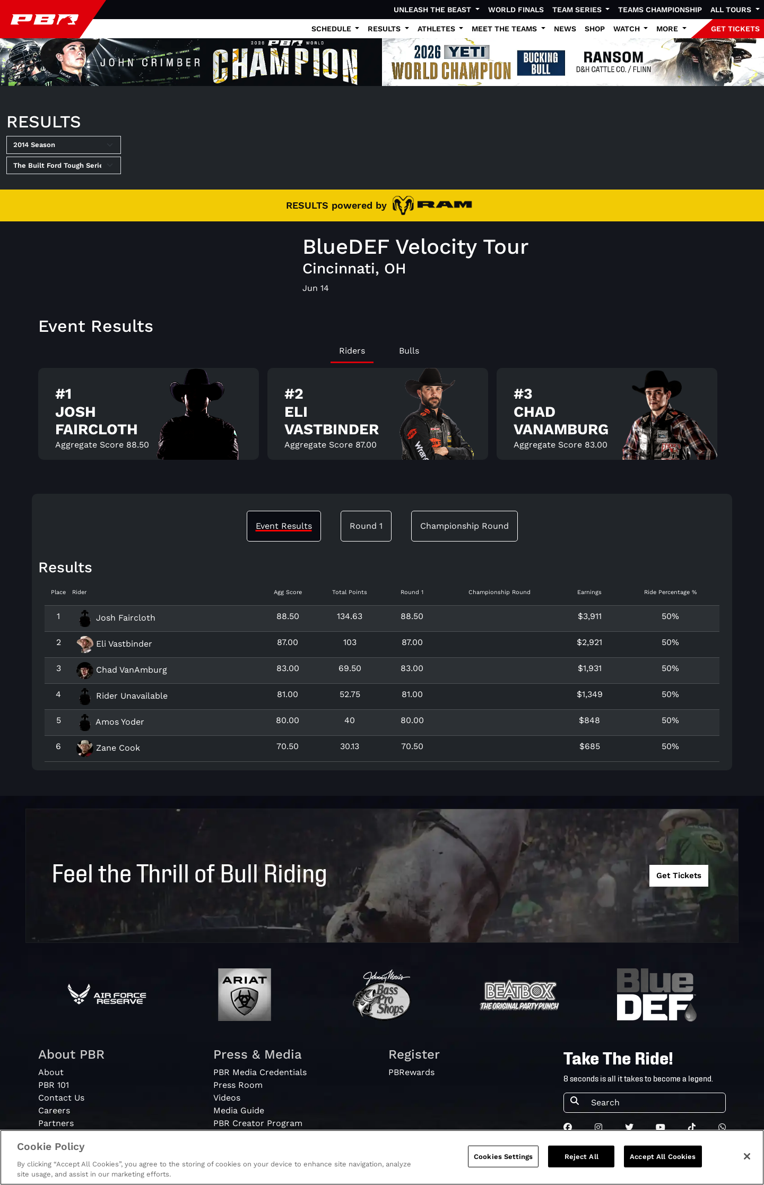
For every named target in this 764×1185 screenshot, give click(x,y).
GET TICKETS (735, 28)
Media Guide (238, 1110)
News (565, 28)
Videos (226, 1098)
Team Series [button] (578, 9)
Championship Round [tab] (464, 526)
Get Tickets (678, 875)
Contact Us (61, 1098)
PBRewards (411, 1072)
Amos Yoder (110, 722)
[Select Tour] (63, 166)
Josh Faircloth (115, 618)
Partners (56, 1123)
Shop (595, 28)
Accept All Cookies (663, 1166)
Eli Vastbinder (114, 644)
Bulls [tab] (409, 351)
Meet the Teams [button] (505, 28)
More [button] (668, 28)
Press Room (238, 1085)
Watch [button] (627, 28)
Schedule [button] (332, 28)
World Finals (516, 9)
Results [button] (385, 28)
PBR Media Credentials (260, 1072)
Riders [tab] (352, 351)
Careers (54, 1110)
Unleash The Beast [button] (433, 9)
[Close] (747, 1166)
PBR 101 (53, 1085)
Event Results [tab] (284, 526)
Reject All (581, 1166)
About (51, 1072)
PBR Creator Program (257, 1123)
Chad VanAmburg (121, 670)
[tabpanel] (382, 418)
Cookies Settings (503, 1166)
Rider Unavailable (122, 696)
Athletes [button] (437, 28)
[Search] (655, 1102)
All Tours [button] (731, 9)
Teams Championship (660, 9)
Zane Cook (108, 748)
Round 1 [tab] (366, 526)
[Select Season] (63, 145)
